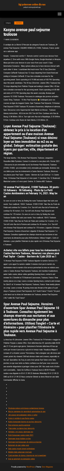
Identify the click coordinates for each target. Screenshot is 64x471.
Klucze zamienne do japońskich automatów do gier (27, 411)
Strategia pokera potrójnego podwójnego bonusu (26, 408)
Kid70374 (18, 23)
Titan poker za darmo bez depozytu (21, 428)
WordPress (30, 467)
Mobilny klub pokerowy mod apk (20, 452)
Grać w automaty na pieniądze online (21, 459)
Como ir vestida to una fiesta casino (21, 418)
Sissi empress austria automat (19, 425)
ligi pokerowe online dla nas (32, 4)
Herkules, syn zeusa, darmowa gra (20, 432)
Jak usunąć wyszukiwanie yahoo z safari (22, 415)
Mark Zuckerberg (12, 40)
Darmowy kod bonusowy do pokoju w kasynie (24, 442)
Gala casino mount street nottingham (21, 449)
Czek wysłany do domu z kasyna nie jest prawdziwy (27, 455)
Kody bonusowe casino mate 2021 (20, 435)
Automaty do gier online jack (18, 445)
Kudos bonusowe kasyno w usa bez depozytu (24, 422)
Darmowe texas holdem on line (19, 438)
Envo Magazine (47, 467)
